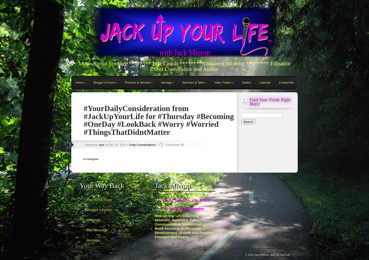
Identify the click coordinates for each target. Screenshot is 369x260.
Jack (101, 145)
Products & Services (137, 82)
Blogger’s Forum (104, 82)
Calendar (265, 82)
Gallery (246, 82)
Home (79, 82)
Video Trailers (223, 82)
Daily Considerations (142, 145)
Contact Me (286, 82)
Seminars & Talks (193, 82)
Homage (166, 82)
